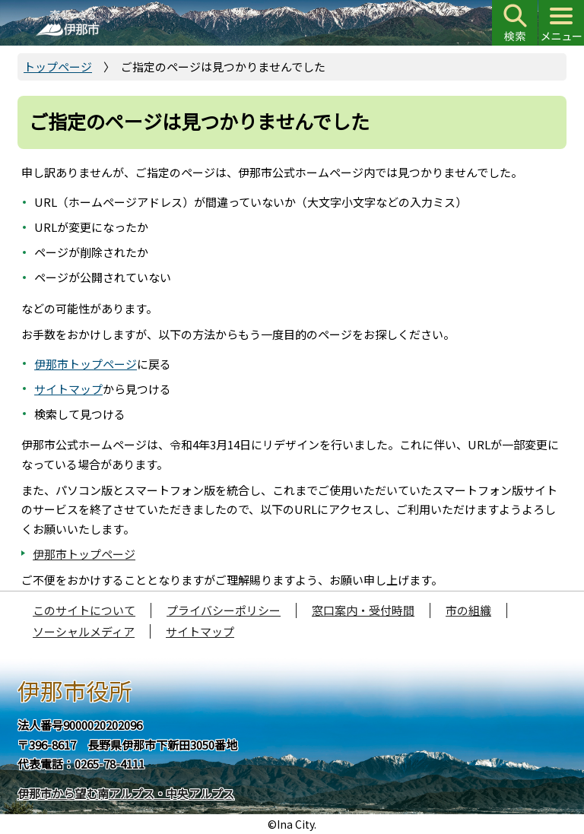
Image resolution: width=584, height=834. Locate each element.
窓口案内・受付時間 (363, 610)
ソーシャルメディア (84, 631)
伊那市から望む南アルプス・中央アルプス (125, 793)
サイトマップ (68, 389)
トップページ (58, 67)
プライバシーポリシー (224, 610)
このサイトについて (84, 610)
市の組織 (468, 610)
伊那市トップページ (85, 364)
